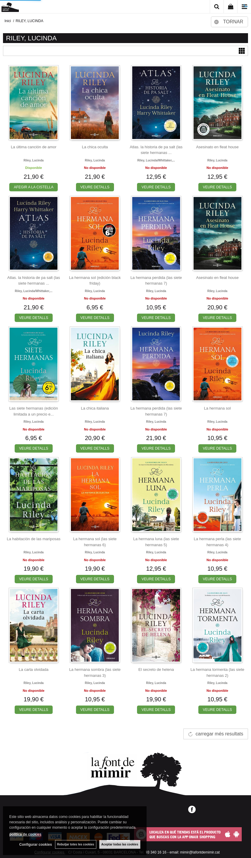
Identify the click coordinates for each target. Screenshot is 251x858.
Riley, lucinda (34, 160)
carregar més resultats (219, 733)
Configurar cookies (35, 844)
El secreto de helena (156, 669)
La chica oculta (95, 147)
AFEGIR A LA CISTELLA (33, 187)
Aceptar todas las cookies (119, 844)
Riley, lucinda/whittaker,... (156, 160)
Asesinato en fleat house (217, 147)
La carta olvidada (33, 669)
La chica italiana (95, 408)
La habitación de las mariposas (33, 539)
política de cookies (25, 834)
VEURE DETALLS (94, 187)
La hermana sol (217, 408)
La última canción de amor (33, 147)
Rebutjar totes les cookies (75, 844)
